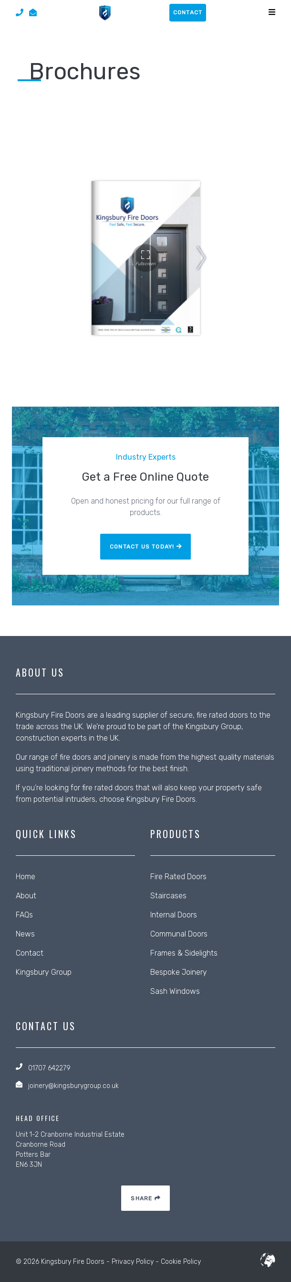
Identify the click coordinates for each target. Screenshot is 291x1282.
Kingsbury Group (213, 726)
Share (145, 1198)
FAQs (24, 914)
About (26, 895)
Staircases (168, 895)
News (25, 933)
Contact (29, 953)
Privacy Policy (133, 1262)
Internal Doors (173, 914)
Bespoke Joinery (178, 972)
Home (25, 876)
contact (187, 12)
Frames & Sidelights (184, 953)
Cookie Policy (181, 1262)
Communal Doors (179, 933)
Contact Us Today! (145, 546)
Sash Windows (175, 991)
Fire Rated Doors (178, 876)
